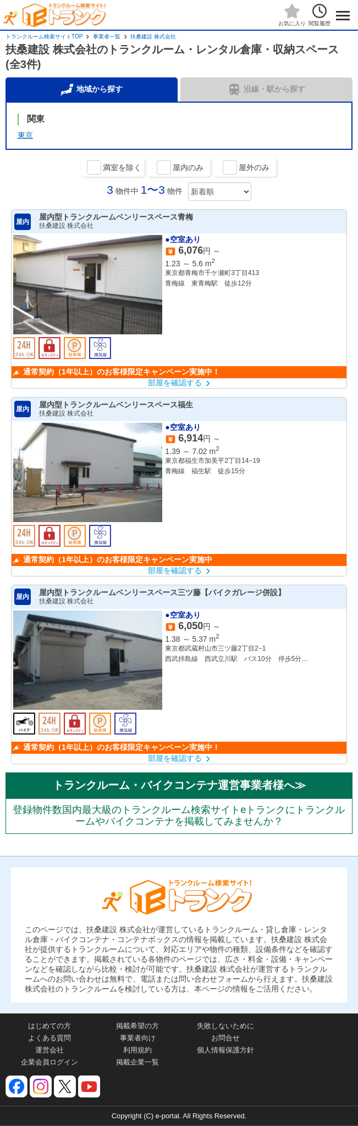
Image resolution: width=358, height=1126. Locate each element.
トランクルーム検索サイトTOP (43, 36)
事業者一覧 (106, 36)
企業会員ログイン (49, 1062)
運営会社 (49, 1050)
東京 (25, 135)
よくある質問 (49, 1038)
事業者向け (138, 1038)
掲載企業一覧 (137, 1062)
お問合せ (225, 1038)
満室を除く (122, 167)
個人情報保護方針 (225, 1050)
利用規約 (137, 1050)
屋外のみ (254, 167)
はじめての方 (49, 1026)
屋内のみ (188, 167)
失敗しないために (225, 1026)
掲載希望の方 (137, 1026)
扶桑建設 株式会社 (153, 36)
